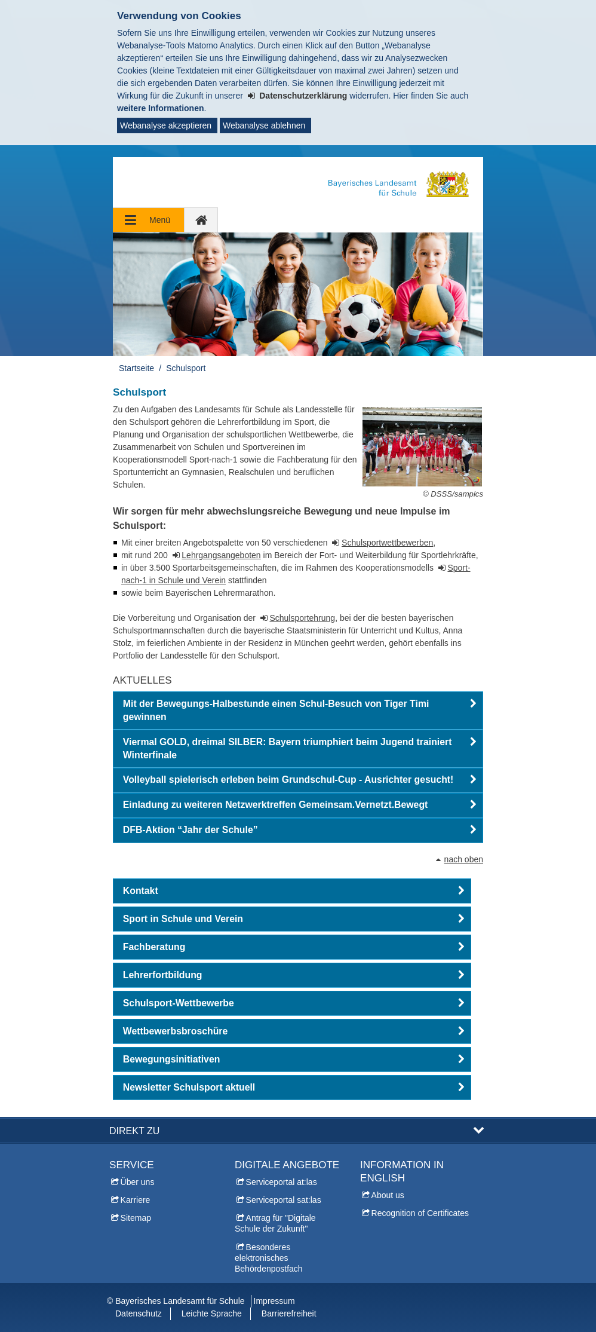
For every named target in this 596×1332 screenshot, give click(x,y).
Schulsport (185, 368)
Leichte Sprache (212, 1313)
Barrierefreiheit (289, 1313)
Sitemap (136, 1218)
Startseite (136, 368)
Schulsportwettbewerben (387, 542)
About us (387, 1195)
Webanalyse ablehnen (264, 125)
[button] (298, 710)
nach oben (463, 859)
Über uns (138, 1182)
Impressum (274, 1301)
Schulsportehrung (302, 618)
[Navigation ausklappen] (149, 219)
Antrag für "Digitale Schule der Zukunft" (275, 1223)
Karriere (135, 1200)
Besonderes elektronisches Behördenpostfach (269, 1257)
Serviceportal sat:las (283, 1200)
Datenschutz (138, 1313)
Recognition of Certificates (420, 1213)
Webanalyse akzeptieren (165, 125)
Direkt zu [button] (134, 1130)
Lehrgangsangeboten (221, 555)
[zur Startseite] (201, 219)
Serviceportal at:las (281, 1182)
